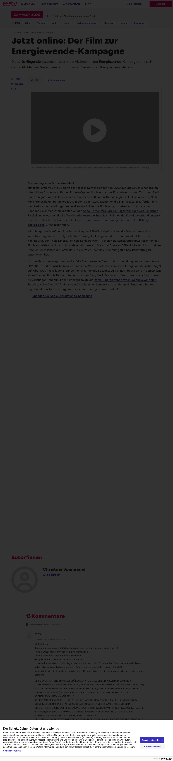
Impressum (129, 747)
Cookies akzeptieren (152, 740)
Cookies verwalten (12, 751)
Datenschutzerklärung (108, 747)
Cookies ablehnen (152, 746)
